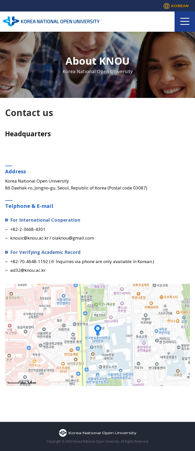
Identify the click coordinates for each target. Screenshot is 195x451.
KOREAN (180, 5)
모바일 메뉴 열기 (185, 21)
